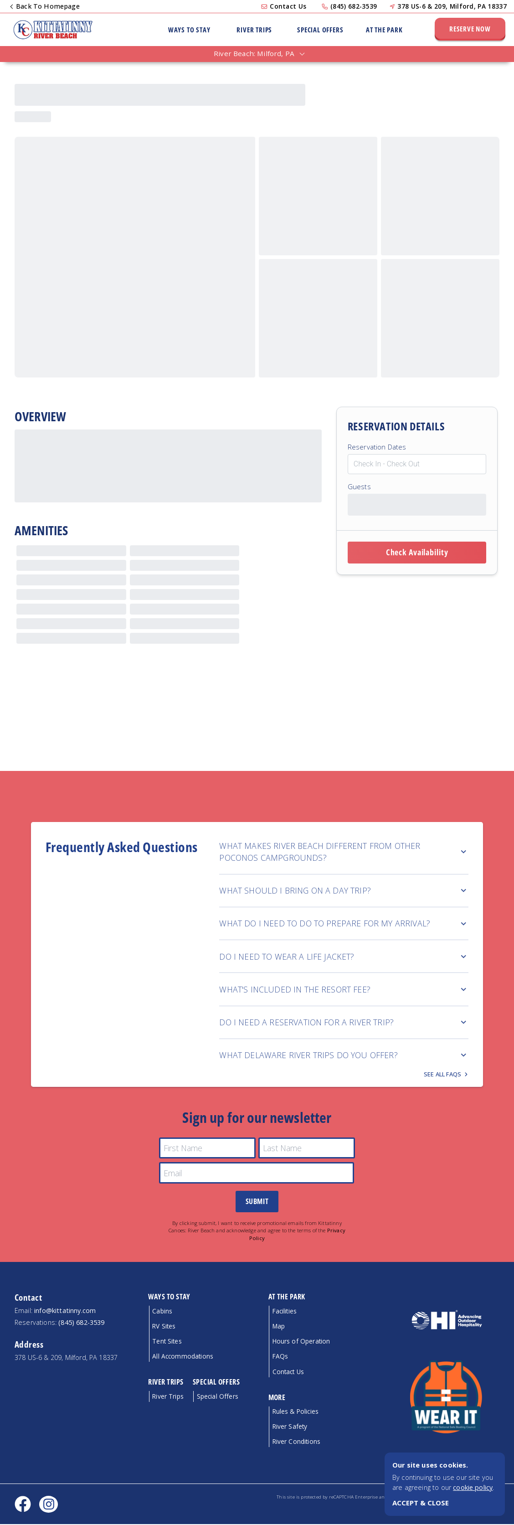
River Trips (254, 29)
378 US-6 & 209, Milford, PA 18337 (452, 6)
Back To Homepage (45, 6)
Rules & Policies (295, 1412)
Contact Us (288, 6)
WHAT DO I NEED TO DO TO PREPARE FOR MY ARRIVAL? (343, 923)
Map (278, 1327)
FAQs (280, 1357)
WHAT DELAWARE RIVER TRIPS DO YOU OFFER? (343, 1054)
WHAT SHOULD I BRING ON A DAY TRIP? (343, 890)
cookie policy (473, 1487)
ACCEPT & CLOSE (420, 1502)
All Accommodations (182, 1357)
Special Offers (320, 29)
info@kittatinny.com (65, 1311)
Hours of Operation (301, 1342)
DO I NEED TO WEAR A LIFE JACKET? (343, 956)
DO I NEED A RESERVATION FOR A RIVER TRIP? (343, 1022)
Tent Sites (167, 1342)
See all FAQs (443, 1074)
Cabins (162, 1312)
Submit (257, 1202)
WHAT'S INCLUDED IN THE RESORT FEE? (343, 989)
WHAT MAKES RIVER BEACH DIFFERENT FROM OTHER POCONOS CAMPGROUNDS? (343, 851)
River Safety (290, 1427)
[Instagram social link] (48, 1505)
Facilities (284, 1312)
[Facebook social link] (23, 1505)
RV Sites (163, 1327)
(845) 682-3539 (353, 6)
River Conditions (296, 1442)
